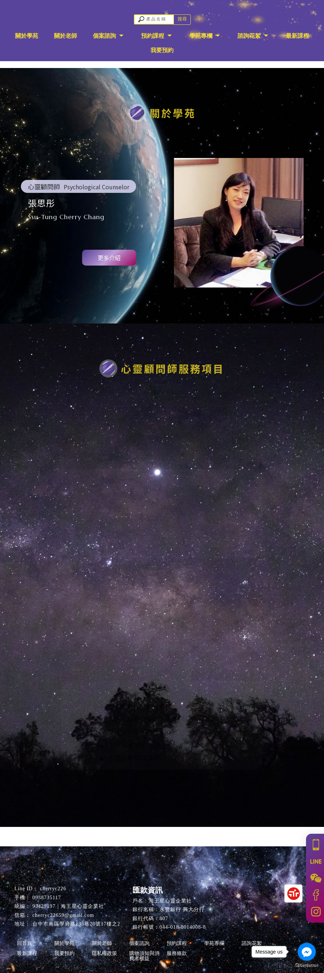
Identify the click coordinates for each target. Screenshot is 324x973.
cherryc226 (53, 888)
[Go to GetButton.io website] (306, 965)
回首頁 (24, 943)
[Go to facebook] (307, 952)
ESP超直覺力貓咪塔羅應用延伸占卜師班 (161, 721)
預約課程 (153, 36)
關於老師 (65, 36)
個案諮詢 (105, 36)
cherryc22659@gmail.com (63, 915)
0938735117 (46, 897)
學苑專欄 (201, 36)
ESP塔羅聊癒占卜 (129, 521)
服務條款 (177, 953)
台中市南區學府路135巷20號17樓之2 (76, 924)
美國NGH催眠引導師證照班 (142, 695)
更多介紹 (109, 257)
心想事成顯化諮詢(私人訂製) (144, 547)
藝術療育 (116, 534)
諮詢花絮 (250, 36)
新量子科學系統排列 (132, 508)
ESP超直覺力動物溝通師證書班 (148, 708)
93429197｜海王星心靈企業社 (68, 906)
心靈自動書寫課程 (129, 760)
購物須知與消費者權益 (144, 956)
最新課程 (297, 36)
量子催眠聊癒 (123, 482)
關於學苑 (26, 36)
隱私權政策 (104, 953)
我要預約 (162, 50)
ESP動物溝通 (122, 495)
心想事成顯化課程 (129, 747)
